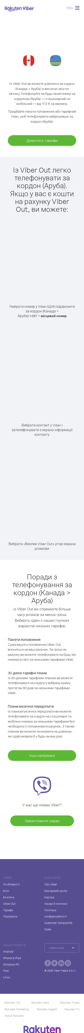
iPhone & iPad (12, 958)
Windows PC (11, 964)
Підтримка (10, 916)
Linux (6, 977)
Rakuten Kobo (40, 1002)
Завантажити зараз (42, 820)
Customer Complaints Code (58, 926)
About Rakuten (14, 1015)
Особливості (11, 884)
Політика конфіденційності (55, 913)
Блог (6, 890)
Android (8, 951)
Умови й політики (55, 903)
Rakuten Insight (47, 1009)
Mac (6, 970)
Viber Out (9, 903)
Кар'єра (49, 897)
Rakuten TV (72, 1009)
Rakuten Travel (70, 1002)
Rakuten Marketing (16, 1009)
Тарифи (8, 910)
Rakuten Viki (12, 1002)
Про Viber (50, 884)
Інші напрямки (42, 755)
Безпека (8, 897)
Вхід (70, 8)
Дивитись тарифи (42, 140)
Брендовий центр (55, 890)
